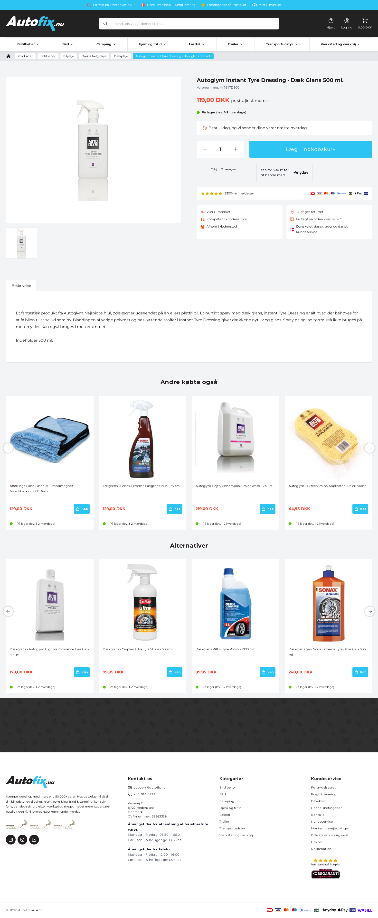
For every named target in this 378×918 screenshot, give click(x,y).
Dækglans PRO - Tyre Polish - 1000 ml (225, 649)
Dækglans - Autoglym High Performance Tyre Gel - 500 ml (49, 651)
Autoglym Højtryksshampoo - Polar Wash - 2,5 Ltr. (234, 486)
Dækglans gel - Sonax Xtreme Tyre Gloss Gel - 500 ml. (327, 651)
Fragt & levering (323, 794)
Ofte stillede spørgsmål (329, 835)
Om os (316, 842)
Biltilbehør (227, 787)
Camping (226, 801)
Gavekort (318, 801)
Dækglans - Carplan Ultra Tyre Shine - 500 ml (137, 649)
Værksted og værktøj (236, 835)
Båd (222, 794)
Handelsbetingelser (326, 808)
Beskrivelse (21, 286)
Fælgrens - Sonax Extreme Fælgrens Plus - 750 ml (141, 486)
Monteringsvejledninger (330, 828)
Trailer (224, 821)
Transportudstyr (232, 828)
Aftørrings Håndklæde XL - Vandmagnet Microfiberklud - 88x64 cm (41, 488)
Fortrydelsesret (323, 787)
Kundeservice (322, 821)
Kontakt (317, 815)
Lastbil (224, 815)
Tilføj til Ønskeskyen (223, 169)
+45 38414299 (144, 794)
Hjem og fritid (230, 808)
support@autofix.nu (150, 787)
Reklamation (321, 849)
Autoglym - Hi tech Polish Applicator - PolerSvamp (328, 486)
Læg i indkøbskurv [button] (311, 149)
